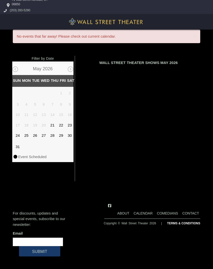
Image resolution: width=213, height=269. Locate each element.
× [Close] (194, 36)
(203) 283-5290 (20, 10)
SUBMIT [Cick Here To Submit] (39, 251)
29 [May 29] (61, 135)
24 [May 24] (18, 135)
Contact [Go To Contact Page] (190, 213)
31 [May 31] (18, 147)
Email (19, 233)
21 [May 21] (52, 125)
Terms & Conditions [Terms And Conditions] (183, 223)
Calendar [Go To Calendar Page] (143, 213)
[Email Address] (38, 242)
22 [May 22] (61, 125)
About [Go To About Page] (123, 213)
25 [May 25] (26, 135)
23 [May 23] (70, 125)
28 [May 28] (52, 135)
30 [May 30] (70, 135)
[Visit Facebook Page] (109, 206)
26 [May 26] (35, 135)
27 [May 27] (44, 135)
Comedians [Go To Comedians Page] (167, 213)
